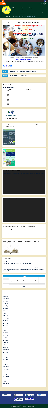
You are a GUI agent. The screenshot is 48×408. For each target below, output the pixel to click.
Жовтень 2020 (5, 347)
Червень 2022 (5, 313)
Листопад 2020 (6, 345)
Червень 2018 (5, 381)
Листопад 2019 (6, 366)
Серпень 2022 (5, 310)
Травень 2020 (5, 356)
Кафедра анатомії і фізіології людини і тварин (22, 7)
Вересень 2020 (6, 349)
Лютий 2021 (5, 340)
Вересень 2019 (6, 369)
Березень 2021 (6, 339)
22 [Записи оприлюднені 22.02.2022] (11, 282)
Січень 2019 (5, 379)
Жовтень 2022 (5, 306)
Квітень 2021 (5, 337)
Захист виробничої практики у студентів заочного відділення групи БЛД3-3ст (17, 263)
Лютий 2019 (5, 378)
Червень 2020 (5, 354)
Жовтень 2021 (5, 327)
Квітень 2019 (5, 374)
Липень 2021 (5, 332)
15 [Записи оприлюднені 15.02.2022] (11, 281)
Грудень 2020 (5, 344)
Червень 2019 (5, 371)
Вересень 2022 (6, 308)
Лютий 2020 (5, 361)
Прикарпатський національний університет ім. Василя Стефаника (22, 406)
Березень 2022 (6, 318)
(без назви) (5, 261)
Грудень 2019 (5, 364)
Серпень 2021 (5, 330)
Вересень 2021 (6, 328)
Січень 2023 (5, 301)
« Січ (23, 286)
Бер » (25, 286)
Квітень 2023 (5, 296)
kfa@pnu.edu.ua (22, 13)
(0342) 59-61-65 (22, 12)
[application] (24, 182)
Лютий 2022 (5, 320)
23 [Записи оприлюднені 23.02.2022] (17, 282)
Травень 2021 (5, 335)
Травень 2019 (5, 373)
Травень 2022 (5, 315)
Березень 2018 (6, 383)
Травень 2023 (5, 294)
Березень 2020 (6, 359)
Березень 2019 (6, 376)
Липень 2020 (5, 352)
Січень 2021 (5, 342)
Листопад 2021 (6, 325)
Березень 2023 (6, 298)
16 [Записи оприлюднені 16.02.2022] (17, 281)
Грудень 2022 (5, 303)
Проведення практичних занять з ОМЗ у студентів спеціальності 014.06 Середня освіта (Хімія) (20, 267)
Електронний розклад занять (8, 87)
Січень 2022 (5, 322)
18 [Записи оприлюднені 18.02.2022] (29, 281)
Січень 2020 (5, 362)
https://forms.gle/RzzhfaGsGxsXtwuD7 (24, 59)
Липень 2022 (5, 311)
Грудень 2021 (5, 323)
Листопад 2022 (6, 305)
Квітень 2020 (5, 357)
